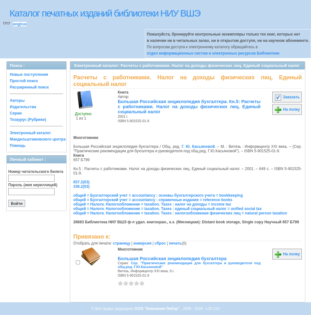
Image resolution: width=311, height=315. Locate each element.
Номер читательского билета (35, 171)
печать (175, 243)
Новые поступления (29, 74)
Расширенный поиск (29, 87)
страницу (121, 243)
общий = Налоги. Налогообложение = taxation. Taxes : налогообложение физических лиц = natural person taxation (180, 213)
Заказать (287, 97)
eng (16, 24)
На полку (287, 109)
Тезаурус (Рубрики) (28, 119)
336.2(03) (81, 186)
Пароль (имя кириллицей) (32, 185)
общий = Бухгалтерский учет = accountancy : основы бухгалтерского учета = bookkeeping (158, 195)
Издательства (23, 107)
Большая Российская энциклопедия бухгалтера (172, 258)
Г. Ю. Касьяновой (198, 146)
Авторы (17, 100)
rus (24, 24)
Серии (16, 113)
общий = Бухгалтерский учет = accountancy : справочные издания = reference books (152, 200)
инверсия (143, 243)
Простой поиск (24, 81)
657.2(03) (81, 182)
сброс (160, 243)
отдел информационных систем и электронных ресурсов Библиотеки (213, 53)
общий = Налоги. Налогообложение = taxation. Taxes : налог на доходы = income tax (152, 204)
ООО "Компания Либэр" (158, 308)
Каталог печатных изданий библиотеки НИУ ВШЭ (105, 13)
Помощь (17, 145)
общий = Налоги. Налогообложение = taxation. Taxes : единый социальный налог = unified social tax (167, 209)
